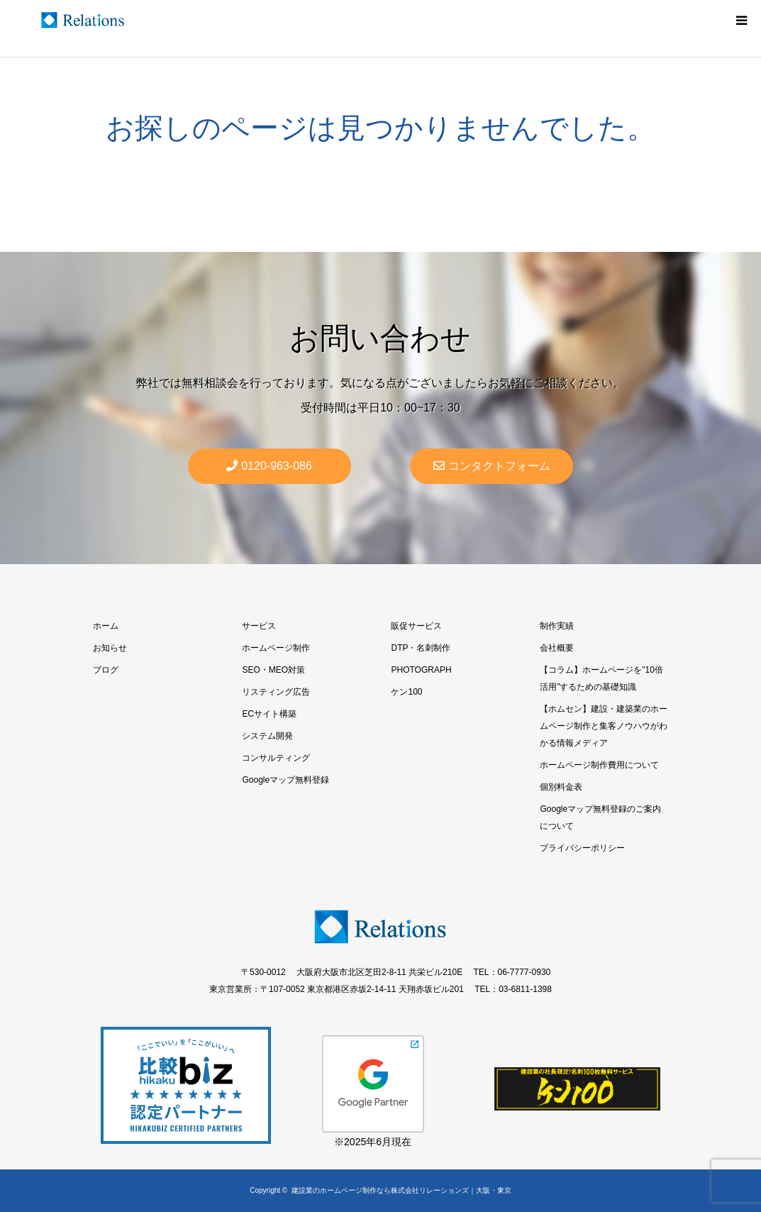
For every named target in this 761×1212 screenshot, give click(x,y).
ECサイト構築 (269, 714)
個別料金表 (561, 787)
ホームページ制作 (276, 648)
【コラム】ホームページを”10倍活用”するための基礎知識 (601, 678)
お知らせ (110, 648)
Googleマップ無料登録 (285, 780)
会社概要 (557, 648)
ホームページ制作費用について (599, 765)
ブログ (105, 670)
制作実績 (557, 626)
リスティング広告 (276, 692)
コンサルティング (276, 758)
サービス (259, 626)
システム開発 (267, 736)
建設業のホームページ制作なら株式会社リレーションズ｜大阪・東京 (401, 1190)
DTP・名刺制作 (420, 648)
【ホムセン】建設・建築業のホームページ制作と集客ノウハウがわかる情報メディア (603, 726)
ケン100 (406, 692)
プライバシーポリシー (582, 848)
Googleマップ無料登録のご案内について (600, 817)
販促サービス (416, 626)
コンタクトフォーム (491, 466)
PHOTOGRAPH (421, 670)
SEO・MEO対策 (273, 670)
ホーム (105, 626)
